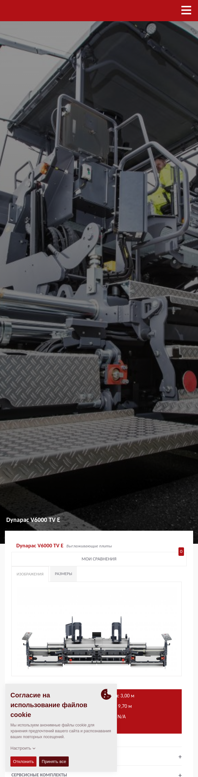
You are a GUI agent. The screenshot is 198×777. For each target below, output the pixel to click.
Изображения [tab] (30, 573)
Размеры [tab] (63, 573)
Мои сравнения (133, 557)
